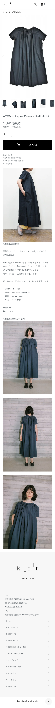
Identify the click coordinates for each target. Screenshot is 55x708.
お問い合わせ (11, 686)
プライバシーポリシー (14, 653)
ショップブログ (12, 660)
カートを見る (11, 680)
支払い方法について (13, 640)
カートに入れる (27, 144)
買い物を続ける (8, 163)
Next (51, 56)
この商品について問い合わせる (13, 161)
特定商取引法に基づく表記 (12, 158)
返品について (7, 155)
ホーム (5, 12)
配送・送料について (13, 627)
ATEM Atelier (16, 12)
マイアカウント (12, 673)
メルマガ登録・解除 (13, 666)
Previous (3, 56)
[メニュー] (50, 4)
